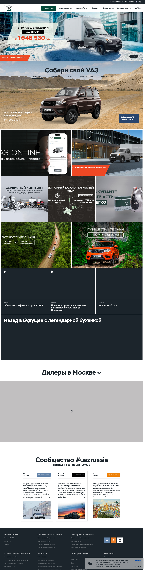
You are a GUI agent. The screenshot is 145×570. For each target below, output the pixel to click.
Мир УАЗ (137, 8)
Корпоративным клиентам (46, 560)
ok (113, 540)
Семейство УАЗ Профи (11, 557)
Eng (139, 2)
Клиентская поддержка (78, 548)
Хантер (6, 544)
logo (11, 8)
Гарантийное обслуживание (80, 538)
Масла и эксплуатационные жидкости (50, 567)
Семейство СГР (9, 567)
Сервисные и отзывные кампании (82, 544)
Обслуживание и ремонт (50, 534)
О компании (108, 557)
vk (107, 540)
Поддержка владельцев (82, 534)
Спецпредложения (124, 8)
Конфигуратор (108, 8)
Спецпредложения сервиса (46, 548)
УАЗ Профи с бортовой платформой (16, 560)
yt (120, 540)
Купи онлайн (48, 8)
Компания (109, 553)
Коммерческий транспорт (17, 553)
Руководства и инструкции (46, 544)
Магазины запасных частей (46, 563)
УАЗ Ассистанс (129, 2)
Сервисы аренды (65, 8)
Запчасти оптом (43, 557)
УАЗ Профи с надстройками (13, 563)
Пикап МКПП (8, 541)
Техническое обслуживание (47, 538)
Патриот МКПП (9, 538)
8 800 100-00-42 (117, 2)
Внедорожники (11, 534)
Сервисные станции (44, 541)
